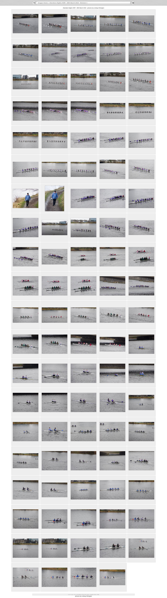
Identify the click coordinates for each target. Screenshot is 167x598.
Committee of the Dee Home (82, 594)
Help (98, 594)
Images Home (43, 3)
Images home (93, 594)
